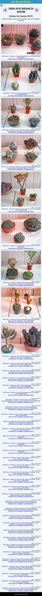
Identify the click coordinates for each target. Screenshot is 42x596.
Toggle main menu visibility (1, 4)
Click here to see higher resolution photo (21, 59)
